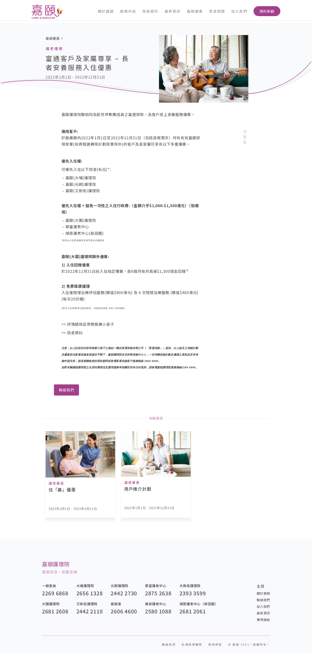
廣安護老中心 (155, 603)
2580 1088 (158, 611)
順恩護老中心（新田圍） (198, 603)
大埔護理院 (85, 585)
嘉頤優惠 (195, 11)
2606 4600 (124, 611)
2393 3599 (192, 593)
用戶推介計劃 (137, 488)
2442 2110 (89, 611)
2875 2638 (158, 593)
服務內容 (128, 11)
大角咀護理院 (190, 585)
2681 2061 (192, 611)
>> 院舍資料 (72, 332)
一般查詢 (49, 585)
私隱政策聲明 (192, 644)
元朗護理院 (119, 585)
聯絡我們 (66, 389)
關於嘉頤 (106, 11)
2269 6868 (55, 593)
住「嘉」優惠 (62, 489)
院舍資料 (150, 11)
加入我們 (239, 11)
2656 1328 (89, 593)
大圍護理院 (51, 603)
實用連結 (263, 619)
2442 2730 (124, 593)
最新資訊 (172, 11)
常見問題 (217, 11)
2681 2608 (55, 611)
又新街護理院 (87, 603)
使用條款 (215, 644)
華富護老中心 (155, 585)
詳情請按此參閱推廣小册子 (90, 324)
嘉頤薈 (116, 603)
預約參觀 (267, 11)
